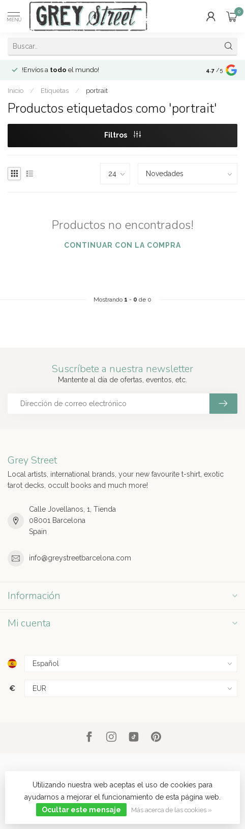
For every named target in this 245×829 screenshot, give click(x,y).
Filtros (122, 135)
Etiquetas (55, 90)
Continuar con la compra (122, 245)
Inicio (15, 90)
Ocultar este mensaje (81, 810)
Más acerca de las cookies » (171, 810)
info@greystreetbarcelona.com (80, 558)
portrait (97, 90)
